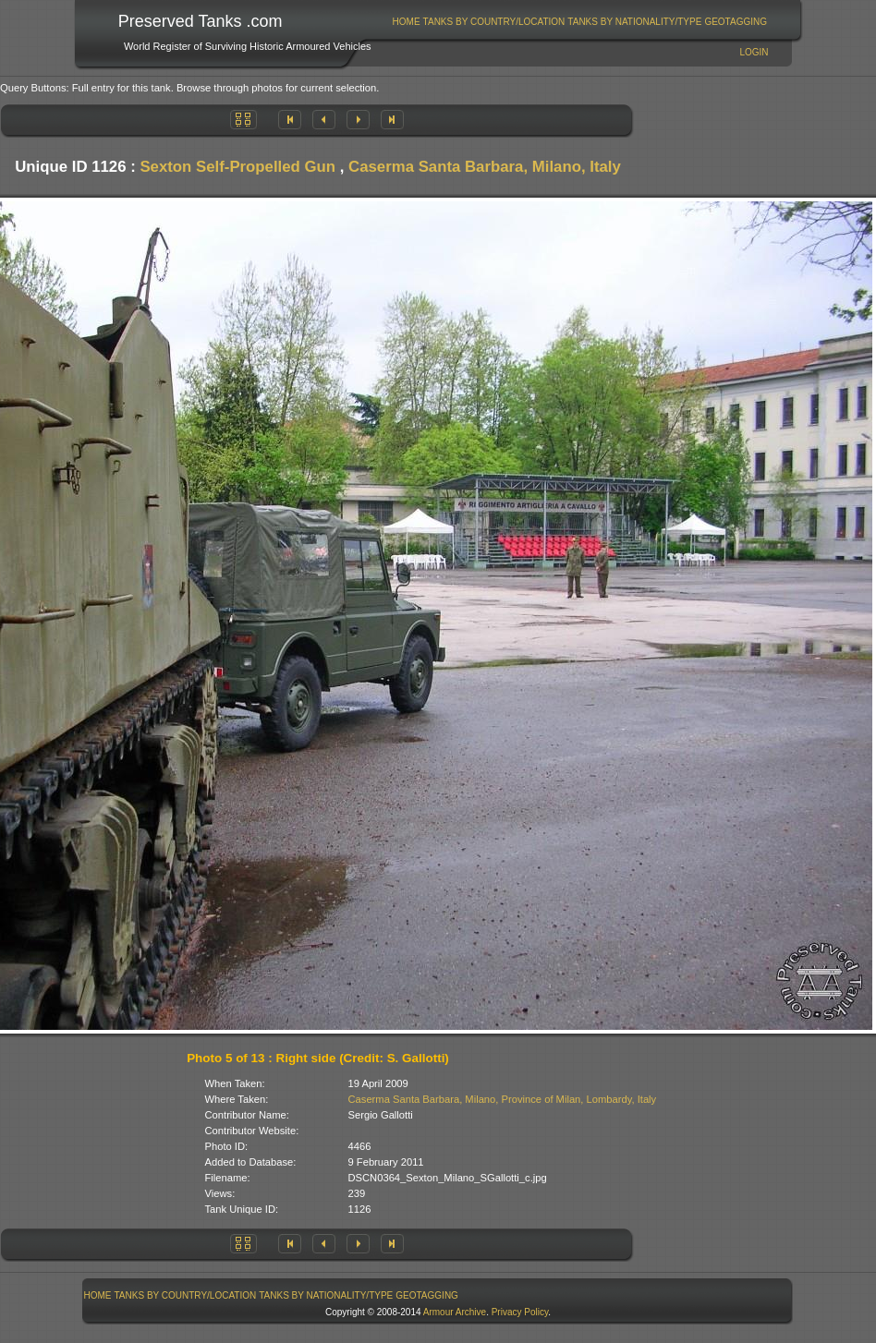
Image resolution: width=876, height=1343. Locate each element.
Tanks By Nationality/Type (634, 22)
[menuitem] (406, 21)
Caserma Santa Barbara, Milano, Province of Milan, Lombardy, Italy (502, 1099)
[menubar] (579, 21)
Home (406, 22)
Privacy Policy (520, 1312)
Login (753, 52)
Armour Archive (454, 1312)
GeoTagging (735, 22)
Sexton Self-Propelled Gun (237, 166)
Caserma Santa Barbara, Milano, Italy (484, 166)
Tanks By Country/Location (494, 22)
